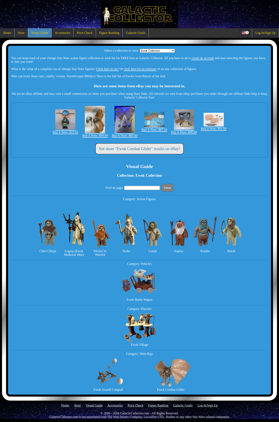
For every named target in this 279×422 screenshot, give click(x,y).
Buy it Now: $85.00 (124, 133)
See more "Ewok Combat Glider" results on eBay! (139, 148)
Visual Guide (39, 32)
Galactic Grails (135, 32)
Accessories (62, 32)
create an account (203, 58)
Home (7, 32)
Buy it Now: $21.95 (65, 130)
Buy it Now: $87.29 (154, 127)
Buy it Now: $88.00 (184, 130)
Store (21, 32)
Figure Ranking (109, 32)
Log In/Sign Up (265, 32)
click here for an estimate (140, 69)
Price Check (85, 32)
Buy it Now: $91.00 (213, 126)
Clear (167, 187)
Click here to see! (107, 69)
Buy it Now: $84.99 (95, 133)
